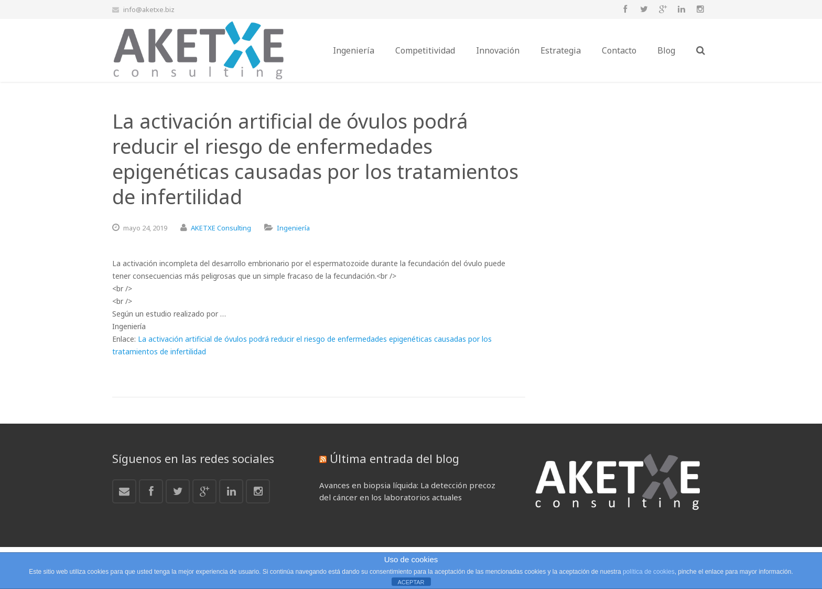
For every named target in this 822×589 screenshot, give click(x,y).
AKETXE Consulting (221, 228)
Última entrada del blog (394, 458)
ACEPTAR (410, 582)
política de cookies (649, 571)
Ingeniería (293, 228)
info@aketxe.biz (149, 9)
